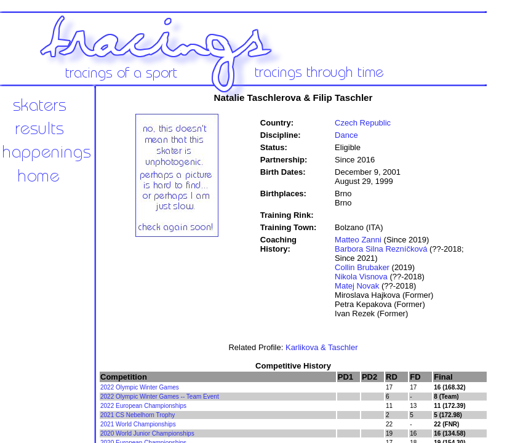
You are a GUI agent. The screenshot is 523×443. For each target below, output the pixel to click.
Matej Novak (357, 285)
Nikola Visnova (361, 276)
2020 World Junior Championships (147, 433)
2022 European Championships (143, 405)
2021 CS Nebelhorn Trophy (137, 415)
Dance (346, 135)
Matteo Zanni (358, 239)
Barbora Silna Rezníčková (381, 248)
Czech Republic (363, 122)
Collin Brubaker (362, 267)
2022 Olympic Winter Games (139, 387)
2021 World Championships (138, 424)
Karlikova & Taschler (321, 347)
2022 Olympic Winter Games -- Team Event (159, 396)
